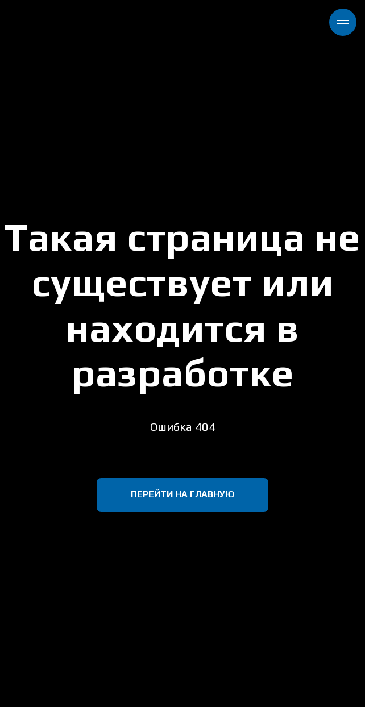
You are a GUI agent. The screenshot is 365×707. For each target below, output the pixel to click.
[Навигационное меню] (343, 22)
